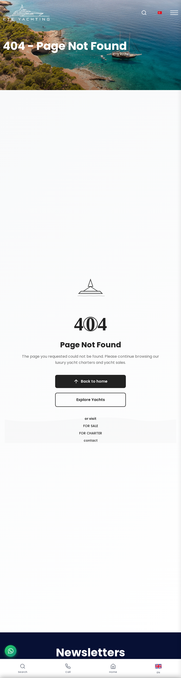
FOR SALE (90, 426)
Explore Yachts (90, 399)
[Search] (144, 12)
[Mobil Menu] (174, 13)
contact (91, 440)
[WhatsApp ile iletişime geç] (10, 651)
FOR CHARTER (90, 433)
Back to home (90, 381)
